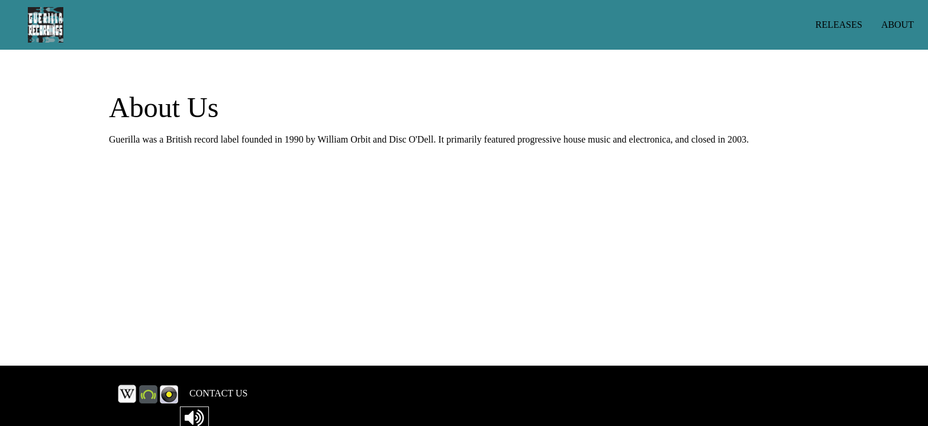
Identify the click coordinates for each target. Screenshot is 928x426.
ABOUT (897, 25)
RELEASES (839, 25)
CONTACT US (218, 393)
